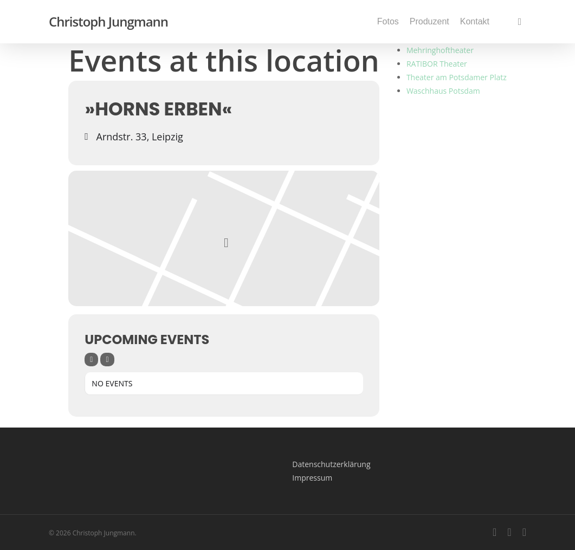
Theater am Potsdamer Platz (456, 77)
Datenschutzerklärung (331, 464)
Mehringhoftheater (440, 50)
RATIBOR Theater (436, 64)
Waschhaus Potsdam (443, 91)
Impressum (312, 478)
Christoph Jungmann (108, 21)
